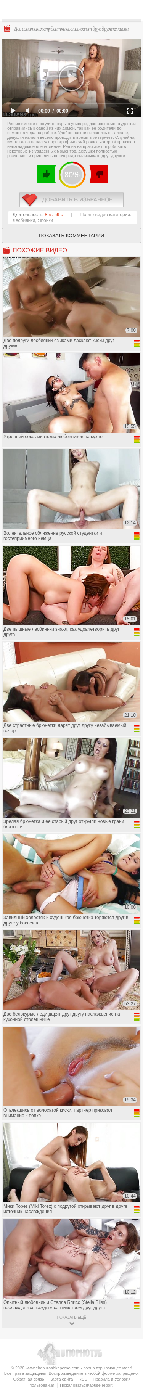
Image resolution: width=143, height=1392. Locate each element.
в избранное (71, 199)
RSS (83, 1379)
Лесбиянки (24, 220)
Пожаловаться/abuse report (86, 1385)
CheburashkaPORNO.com (73, 12)
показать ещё (71, 1317)
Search (131, 10)
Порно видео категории (105, 214)
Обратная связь (28, 1379)
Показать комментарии (71, 235)
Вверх (128, 1301)
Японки (45, 220)
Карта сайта (61, 1379)
